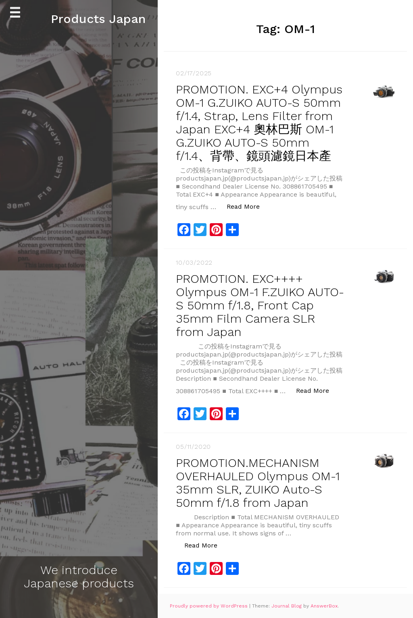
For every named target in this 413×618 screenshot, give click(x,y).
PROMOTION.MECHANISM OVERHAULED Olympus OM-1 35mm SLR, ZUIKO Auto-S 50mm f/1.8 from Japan (258, 483)
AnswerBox (324, 606)
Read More (247, 206)
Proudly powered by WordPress (209, 606)
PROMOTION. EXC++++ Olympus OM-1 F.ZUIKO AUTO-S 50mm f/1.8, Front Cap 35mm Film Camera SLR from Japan (260, 305)
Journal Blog (287, 606)
